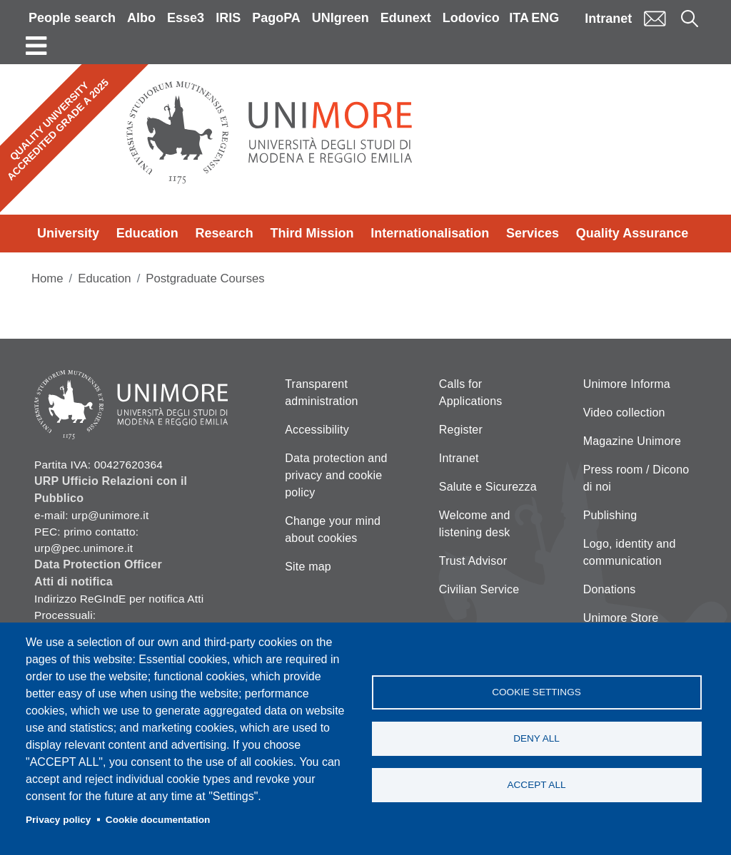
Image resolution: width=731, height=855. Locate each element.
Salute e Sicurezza (488, 487)
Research (224, 233)
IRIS (228, 18)
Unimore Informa (626, 384)
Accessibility (317, 430)
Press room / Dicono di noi (636, 478)
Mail (654, 18)
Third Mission (311, 233)
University (68, 233)
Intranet (608, 18)
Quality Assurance (632, 233)
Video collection (624, 412)
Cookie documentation (158, 819)
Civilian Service (479, 589)
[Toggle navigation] (36, 45)
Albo (141, 18)
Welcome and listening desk (474, 523)
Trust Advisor (473, 561)
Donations (609, 589)
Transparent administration (321, 392)
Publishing (610, 515)
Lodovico (471, 18)
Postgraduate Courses (205, 278)
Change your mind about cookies (332, 529)
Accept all (536, 784)
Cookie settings (536, 692)
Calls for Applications (471, 392)
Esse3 (185, 18)
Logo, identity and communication (629, 552)
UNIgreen (340, 18)
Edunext (405, 18)
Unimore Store (621, 618)
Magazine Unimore (632, 441)
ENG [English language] (545, 18)
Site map (308, 566)
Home (47, 278)
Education (147, 233)
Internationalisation (429, 233)
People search (72, 18)
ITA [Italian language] (519, 18)
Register (461, 430)
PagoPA (276, 18)
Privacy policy (58, 819)
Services (532, 233)
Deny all (536, 738)
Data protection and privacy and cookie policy (336, 475)
